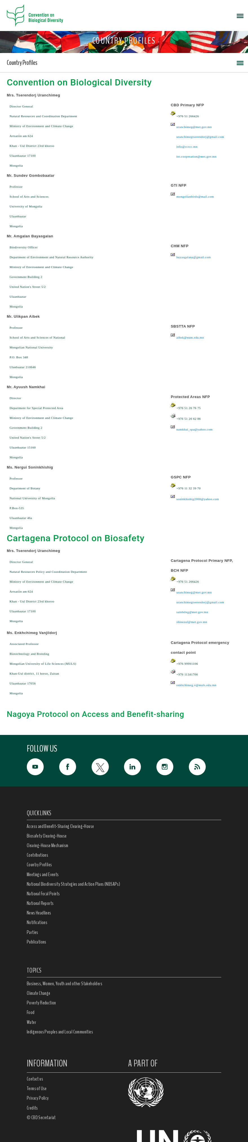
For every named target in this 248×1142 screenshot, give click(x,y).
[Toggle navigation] (240, 15)
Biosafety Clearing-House (47, 835)
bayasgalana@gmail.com (193, 257)
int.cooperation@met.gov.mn (196, 156)
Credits (32, 1108)
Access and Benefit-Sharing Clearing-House (60, 826)
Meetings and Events (43, 874)
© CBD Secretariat (41, 1117)
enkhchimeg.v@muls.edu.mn (196, 685)
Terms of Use (37, 1088)
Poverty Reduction (41, 1002)
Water (31, 1022)
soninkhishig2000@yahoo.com (197, 499)
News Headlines (39, 912)
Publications (36, 941)
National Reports (40, 903)
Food (31, 1012)
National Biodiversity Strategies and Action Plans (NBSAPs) (73, 884)
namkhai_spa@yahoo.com (194, 429)
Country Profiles (22, 62)
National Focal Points (43, 893)
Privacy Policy (38, 1098)
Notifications (37, 922)
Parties (32, 932)
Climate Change (38, 993)
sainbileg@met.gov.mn (192, 612)
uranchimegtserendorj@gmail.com (200, 136)
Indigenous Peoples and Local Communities (60, 1031)
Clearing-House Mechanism (47, 845)
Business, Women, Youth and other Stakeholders (64, 983)
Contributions (37, 855)
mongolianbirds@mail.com (195, 196)
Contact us (35, 1078)
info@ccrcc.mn (187, 146)
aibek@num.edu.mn (190, 337)
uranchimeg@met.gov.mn (194, 127)
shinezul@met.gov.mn (191, 622)
